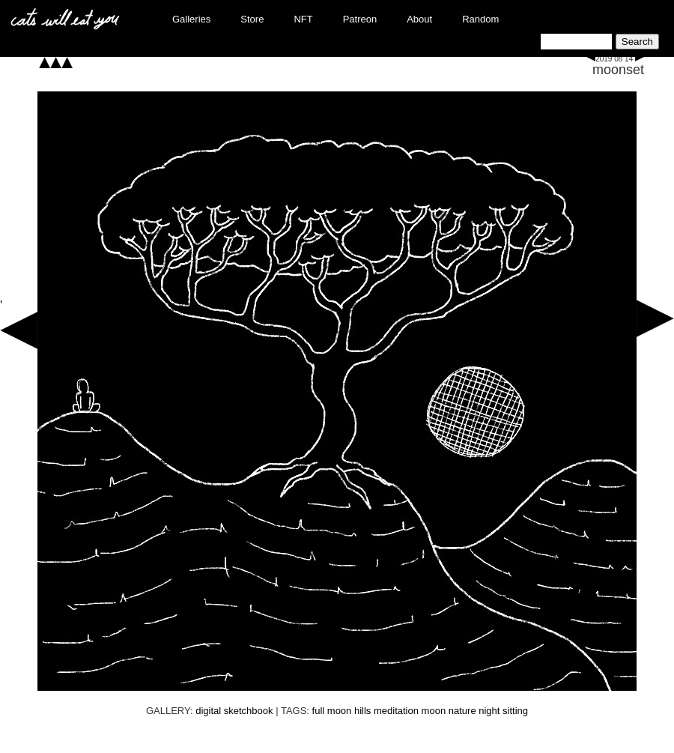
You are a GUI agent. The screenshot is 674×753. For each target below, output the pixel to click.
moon (434, 710)
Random (480, 19)
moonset (618, 69)
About (419, 19)
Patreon (360, 19)
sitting (515, 710)
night (489, 710)
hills (362, 710)
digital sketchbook (234, 710)
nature (462, 710)
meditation (396, 710)
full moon (332, 710)
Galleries (191, 19)
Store (252, 19)
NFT (303, 19)
